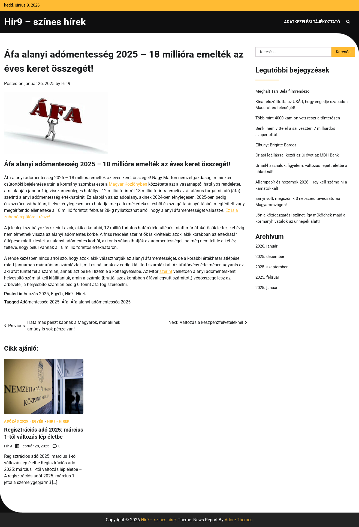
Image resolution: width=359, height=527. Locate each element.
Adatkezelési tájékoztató (312, 21)
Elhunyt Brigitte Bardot (275, 145)
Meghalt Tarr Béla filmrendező (282, 91)
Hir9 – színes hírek (45, 22)
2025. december (269, 256)
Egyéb (57, 293)
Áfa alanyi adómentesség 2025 (101, 302)
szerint (165, 271)
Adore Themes (238, 519)
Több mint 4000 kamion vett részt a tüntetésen (297, 118)
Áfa (65, 302)
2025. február (267, 277)
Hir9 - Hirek (75, 293)
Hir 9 (65, 83)
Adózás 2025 (36, 293)
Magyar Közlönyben (128, 184)
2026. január (266, 246)
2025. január (266, 287)
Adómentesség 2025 (39, 302)
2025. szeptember (271, 266)
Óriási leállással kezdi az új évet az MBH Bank (297, 155)
